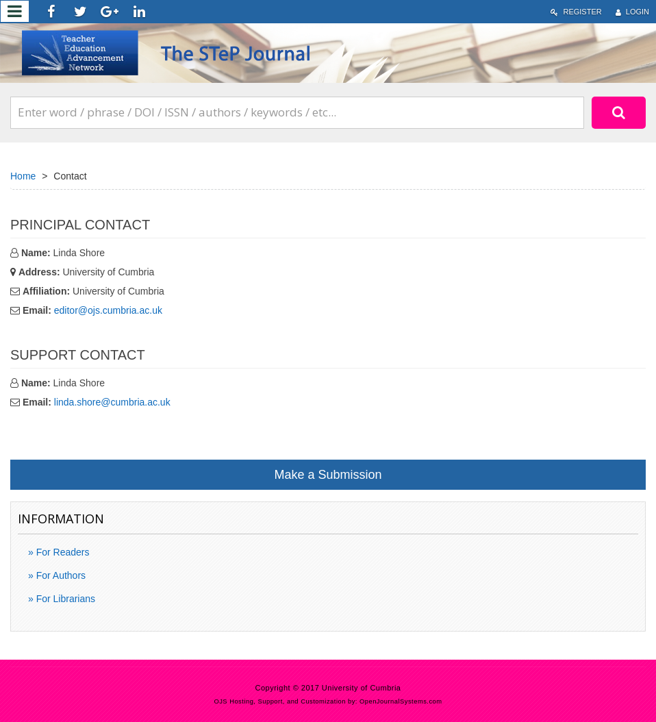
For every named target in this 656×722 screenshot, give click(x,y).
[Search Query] (297, 112)
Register (576, 12)
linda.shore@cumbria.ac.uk (112, 402)
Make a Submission (327, 475)
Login (632, 12)
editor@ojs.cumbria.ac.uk (108, 310)
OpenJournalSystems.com (400, 701)
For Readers (62, 552)
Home (23, 176)
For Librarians (64, 598)
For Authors (60, 575)
